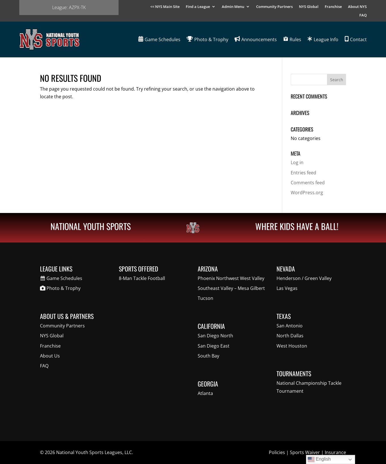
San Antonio (290, 326)
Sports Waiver (305, 452)
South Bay (208, 356)
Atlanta (205, 393)
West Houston (292, 346)
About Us (50, 356)
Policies (277, 452)
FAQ (363, 15)
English (319, 459)
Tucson (205, 298)
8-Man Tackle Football (142, 278)
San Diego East (213, 346)
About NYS (357, 7)
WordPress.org (307, 192)
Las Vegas (287, 288)
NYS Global (308, 7)
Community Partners (274, 7)
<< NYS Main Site (165, 7)
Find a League (198, 7)
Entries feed (303, 173)
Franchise (333, 7)
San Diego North (215, 336)
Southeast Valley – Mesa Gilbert (231, 288)
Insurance (335, 452)
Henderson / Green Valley (304, 278)
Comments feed (308, 182)
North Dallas (290, 336)
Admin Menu (233, 7)
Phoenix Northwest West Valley (231, 278)
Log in (297, 162)
